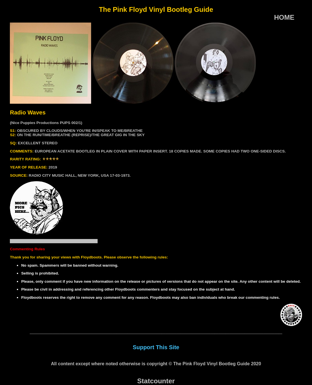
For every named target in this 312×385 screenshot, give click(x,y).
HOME (284, 17)
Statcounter (156, 381)
